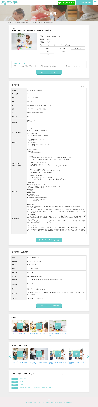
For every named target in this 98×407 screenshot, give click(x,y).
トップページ (11, 22)
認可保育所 (55, 387)
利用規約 (35, 402)
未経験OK (22, 387)
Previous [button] (10, 356)
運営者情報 (47, 402)
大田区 (26, 22)
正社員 (21, 384)
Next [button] (87, 356)
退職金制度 (42, 387)
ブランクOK (27, 387)
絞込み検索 (17, 22)
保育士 (21, 381)
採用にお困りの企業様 (68, 402)
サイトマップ (41, 402)
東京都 (22, 22)
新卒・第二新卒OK (35, 387)
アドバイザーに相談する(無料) (56, 402)
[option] (20, 327)
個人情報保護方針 (29, 402)
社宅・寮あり (49, 387)
